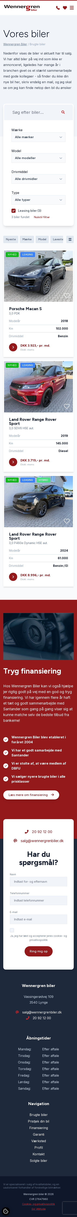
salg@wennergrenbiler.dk (39, 841)
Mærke (17, 130)
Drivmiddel (19, 172)
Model (16, 151)
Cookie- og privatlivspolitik (38, 1204)
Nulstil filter (42, 217)
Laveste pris (61, 239)
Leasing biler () (29, 210)
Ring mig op (39, 951)
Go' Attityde (39, 1208)
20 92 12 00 (38, 832)
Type (15, 193)
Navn (13, 874)
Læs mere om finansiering (31, 795)
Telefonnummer (19, 893)
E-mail (13, 912)
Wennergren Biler (15, 44)
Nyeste (11, 239)
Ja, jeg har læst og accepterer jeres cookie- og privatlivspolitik (38, 937)
